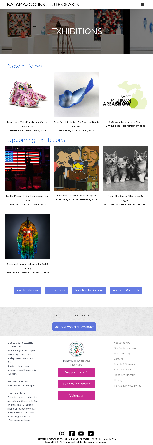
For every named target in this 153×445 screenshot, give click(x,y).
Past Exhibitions (27, 290)
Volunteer (76, 395)
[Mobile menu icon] (143, 4)
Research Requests (125, 290)
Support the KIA (76, 372)
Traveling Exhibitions (88, 290)
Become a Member (76, 384)
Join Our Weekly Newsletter (74, 327)
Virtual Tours (56, 290)
